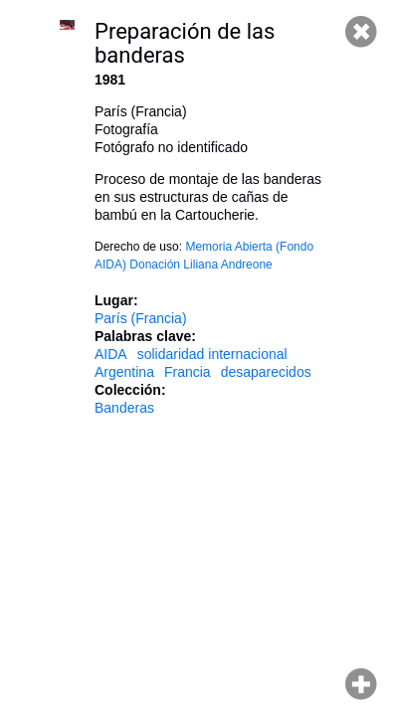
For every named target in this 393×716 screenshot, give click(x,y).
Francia (187, 372)
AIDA (111, 354)
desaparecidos (266, 372)
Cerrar (361, 32)
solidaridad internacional (212, 354)
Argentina (124, 372)
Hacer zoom (361, 684)
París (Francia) (141, 318)
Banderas (124, 408)
